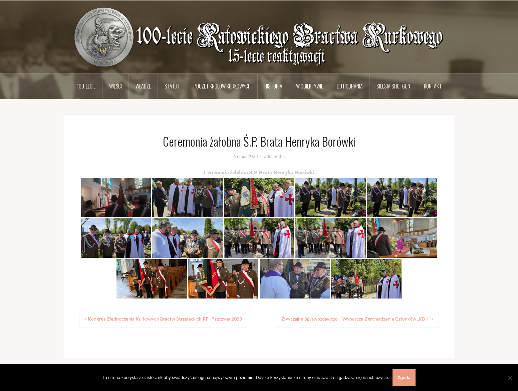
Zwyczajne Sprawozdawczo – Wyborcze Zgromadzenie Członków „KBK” (355, 319)
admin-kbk (274, 156)
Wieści (115, 86)
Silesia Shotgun (393, 86)
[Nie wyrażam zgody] (509, 377)
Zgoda (404, 377)
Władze (143, 86)
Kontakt (433, 86)
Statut (172, 86)
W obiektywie (309, 86)
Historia (273, 86)
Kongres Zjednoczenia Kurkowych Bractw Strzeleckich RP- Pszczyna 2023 (165, 319)
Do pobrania (350, 86)
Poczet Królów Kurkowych (222, 86)
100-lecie (86, 86)
